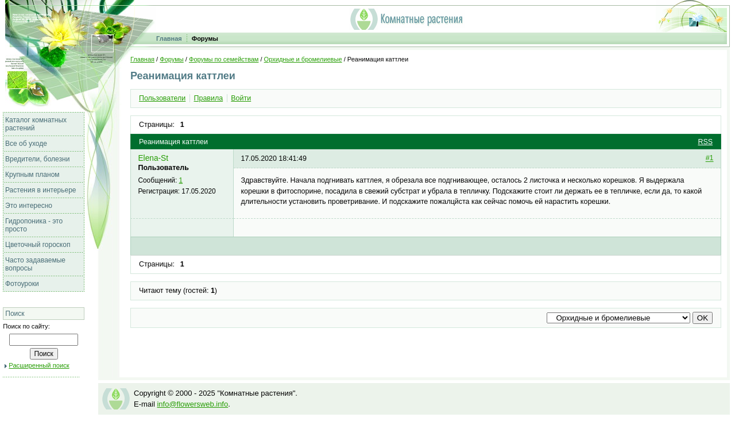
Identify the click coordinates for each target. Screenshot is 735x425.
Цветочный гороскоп (37, 245)
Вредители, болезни (37, 159)
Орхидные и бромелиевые (303, 59)
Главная (169, 38)
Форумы (205, 38)
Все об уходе (26, 144)
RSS (705, 142)
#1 (710, 158)
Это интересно (28, 206)
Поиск (14, 314)
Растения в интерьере (40, 190)
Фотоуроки (22, 284)
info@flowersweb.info (192, 404)
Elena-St (153, 158)
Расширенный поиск (39, 365)
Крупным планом (32, 175)
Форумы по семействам (223, 59)
